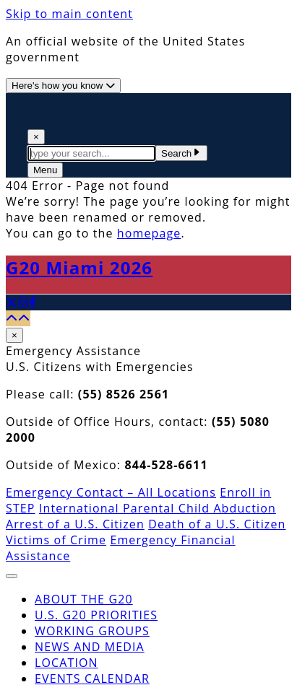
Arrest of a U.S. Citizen (75, 524)
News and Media (90, 647)
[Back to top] (18, 318)
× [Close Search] (36, 136)
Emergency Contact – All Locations (111, 492)
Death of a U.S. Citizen (216, 524)
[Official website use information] (63, 85)
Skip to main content (69, 14)
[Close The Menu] (11, 576)
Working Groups (92, 631)
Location (66, 663)
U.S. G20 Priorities (96, 615)
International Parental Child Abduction (157, 508)
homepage (149, 233)
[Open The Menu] (45, 170)
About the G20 (84, 599)
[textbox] (91, 153)
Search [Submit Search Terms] (181, 153)
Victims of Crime (56, 540)
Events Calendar (92, 678)
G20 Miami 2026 (79, 267)
